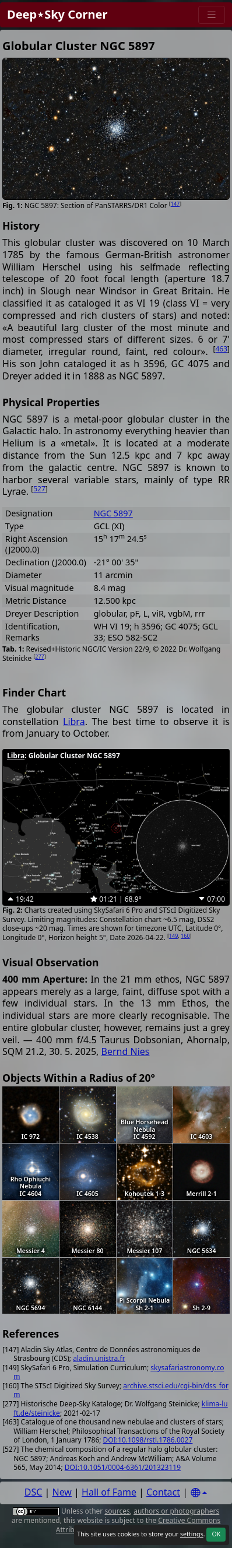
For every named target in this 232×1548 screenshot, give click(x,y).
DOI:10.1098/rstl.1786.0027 (148, 1440)
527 (39, 489)
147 (175, 203)
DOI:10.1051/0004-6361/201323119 (123, 1467)
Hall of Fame (109, 1492)
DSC (33, 1492)
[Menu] (211, 15)
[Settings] (199, 1493)
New (62, 1492)
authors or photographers (176, 1511)
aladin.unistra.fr (99, 1358)
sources (116, 1511)
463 (221, 349)
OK (216, 1534)
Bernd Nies (125, 1051)
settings (191, 1534)
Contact (163, 1492)
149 (173, 936)
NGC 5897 (113, 513)
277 (39, 656)
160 (185, 936)
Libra (74, 721)
